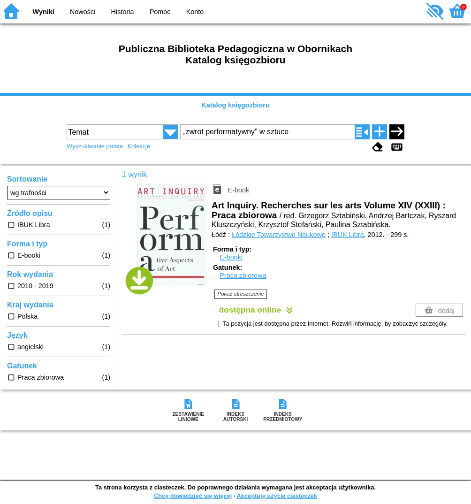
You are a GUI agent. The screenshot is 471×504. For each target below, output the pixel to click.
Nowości (82, 11)
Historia (122, 11)
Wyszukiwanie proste (95, 146)
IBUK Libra (347, 234)
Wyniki (43, 11)
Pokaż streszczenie (241, 294)
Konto (195, 11)
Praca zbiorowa (243, 275)
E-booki (231, 257)
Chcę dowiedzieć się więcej (193, 495)
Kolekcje (139, 146)
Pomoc (160, 11)
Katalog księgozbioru (235, 105)
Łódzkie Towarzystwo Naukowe (279, 234)
